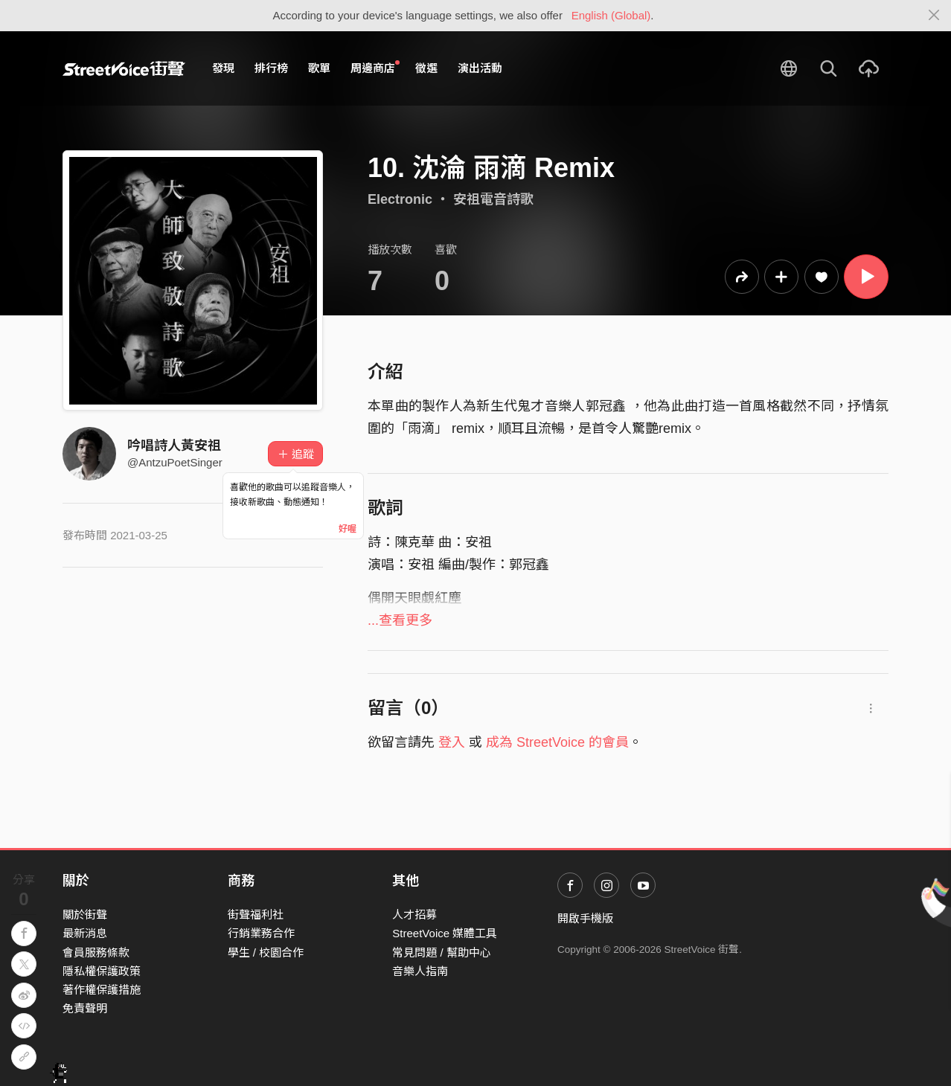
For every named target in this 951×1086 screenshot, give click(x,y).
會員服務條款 (96, 952)
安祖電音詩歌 (493, 199)
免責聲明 (85, 1008)
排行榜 (271, 68)
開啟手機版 (585, 918)
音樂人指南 (420, 971)
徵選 (426, 68)
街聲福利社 (256, 914)
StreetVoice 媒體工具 (444, 933)
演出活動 (480, 68)
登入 (451, 742)
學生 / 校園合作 (266, 952)
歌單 (319, 68)
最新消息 (85, 933)
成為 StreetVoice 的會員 (557, 742)
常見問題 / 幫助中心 (441, 952)
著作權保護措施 (102, 989)
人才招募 (414, 914)
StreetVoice (124, 68)
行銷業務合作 (261, 933)
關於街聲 (85, 914)
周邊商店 (375, 67)
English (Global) (611, 15)
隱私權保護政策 (102, 971)
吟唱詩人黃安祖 (174, 445)
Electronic (400, 199)
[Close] (934, 16)
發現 (223, 68)
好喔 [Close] (347, 529)
